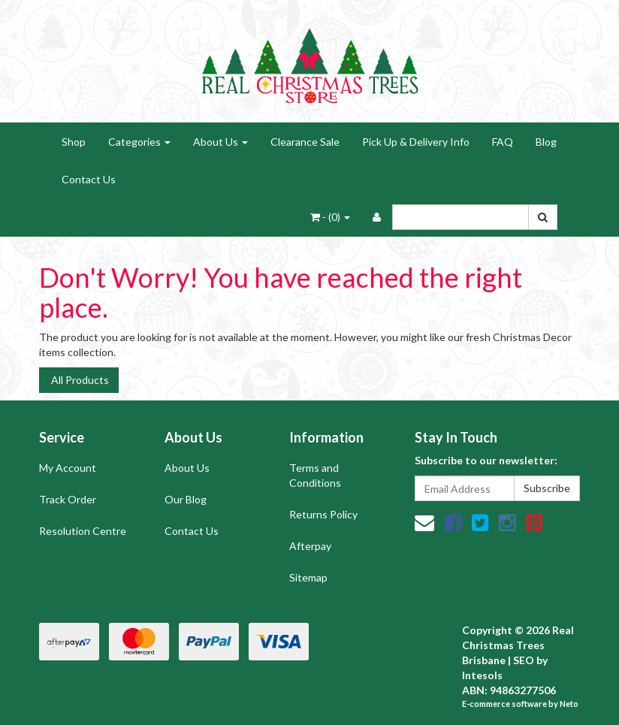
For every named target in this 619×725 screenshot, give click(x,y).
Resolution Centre (82, 530)
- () (330, 216)
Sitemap (308, 577)
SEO (523, 660)
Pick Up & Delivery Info (416, 141)
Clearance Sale (305, 141)
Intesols (482, 675)
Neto (569, 703)
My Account (67, 467)
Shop (74, 141)
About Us (220, 141)
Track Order (67, 499)
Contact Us (89, 179)
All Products (79, 379)
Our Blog (186, 499)
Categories (139, 141)
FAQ (502, 141)
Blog (546, 141)
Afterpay (310, 545)
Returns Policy (323, 514)
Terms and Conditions (315, 475)
